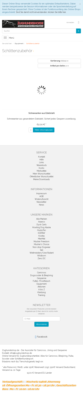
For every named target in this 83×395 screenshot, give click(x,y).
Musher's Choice (41, 244)
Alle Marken (41, 219)
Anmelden (70, 22)
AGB (41, 196)
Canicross (41, 272)
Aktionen (42, 287)
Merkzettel (41, 171)
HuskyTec (41, 230)
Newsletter (41, 202)
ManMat (41, 239)
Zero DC (42, 258)
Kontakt (41, 157)
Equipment (42, 284)
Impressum (41, 193)
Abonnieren (41, 324)
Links (41, 162)
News (41, 205)
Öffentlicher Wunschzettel (41, 176)
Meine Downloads (41, 179)
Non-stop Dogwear (41, 247)
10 (59, 66)
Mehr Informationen (44, 130)
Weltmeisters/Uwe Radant (42, 253)
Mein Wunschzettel (41, 174)
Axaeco (41, 222)
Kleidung (41, 292)
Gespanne (41, 278)
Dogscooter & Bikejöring (41, 275)
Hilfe (41, 159)
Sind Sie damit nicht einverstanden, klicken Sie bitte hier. (41, 12)
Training (41, 295)
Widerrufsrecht (41, 199)
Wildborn (41, 255)
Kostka (41, 236)
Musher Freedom (41, 241)
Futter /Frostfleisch (41, 281)
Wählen (59, 61)
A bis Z (41, 289)
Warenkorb (41, 165)
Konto (41, 168)
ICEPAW (41, 233)
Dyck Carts (42, 224)
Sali (41, 250)
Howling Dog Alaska (41, 227)
